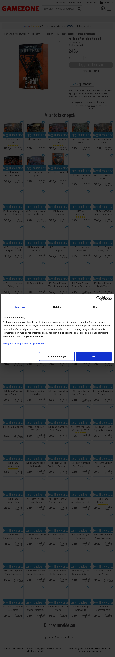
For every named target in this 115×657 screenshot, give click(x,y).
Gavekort (60, 2)
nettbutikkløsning (97, 648)
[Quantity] (82, 58)
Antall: (71, 58)
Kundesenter (75, 2)
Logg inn (108, 2)
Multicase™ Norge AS (91, 651)
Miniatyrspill (20, 33)
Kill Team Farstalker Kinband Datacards (76, 33)
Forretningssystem (77, 648)
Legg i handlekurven (91, 64)
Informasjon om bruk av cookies (18, 648)
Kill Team (35, 33)
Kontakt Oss (90, 2)
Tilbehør (49, 33)
